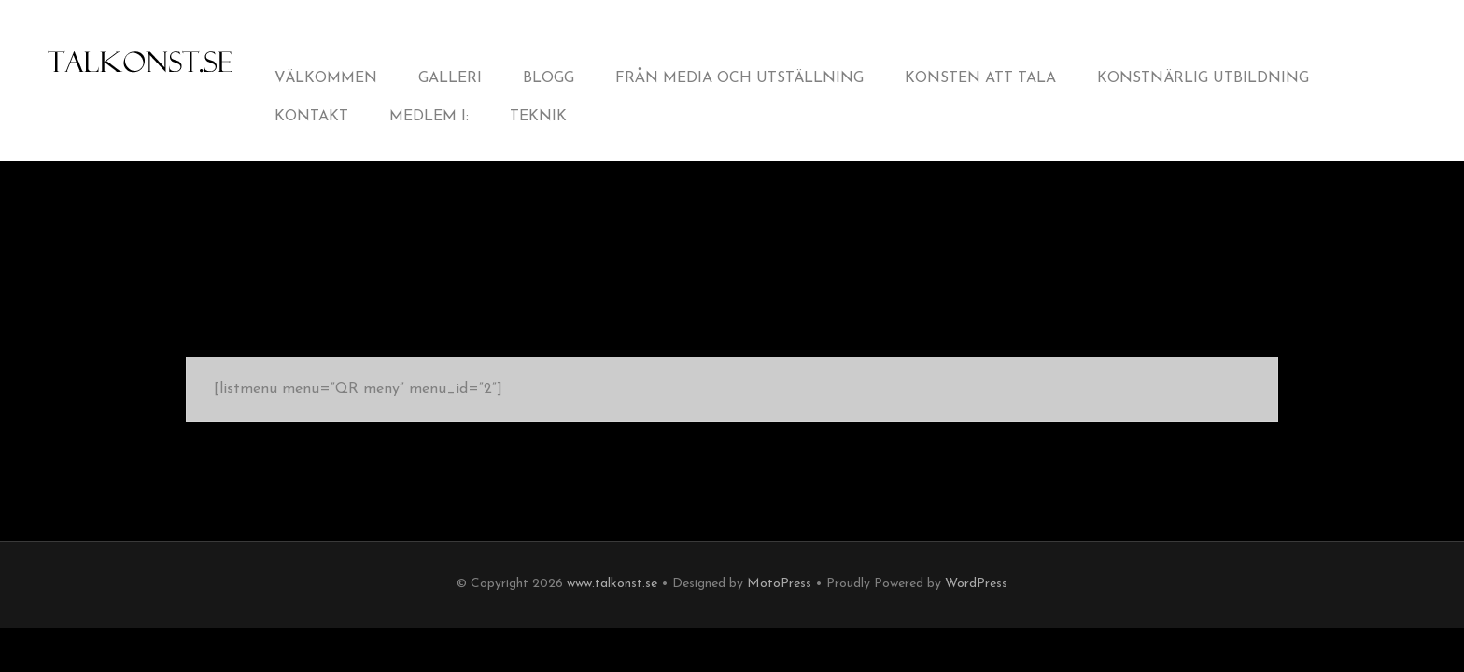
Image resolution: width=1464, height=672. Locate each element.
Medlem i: (429, 116)
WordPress (976, 584)
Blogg (548, 78)
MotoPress (779, 584)
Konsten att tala (980, 78)
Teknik (538, 116)
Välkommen (325, 78)
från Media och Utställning (739, 78)
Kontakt (311, 116)
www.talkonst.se (612, 584)
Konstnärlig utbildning (1203, 78)
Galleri (450, 78)
